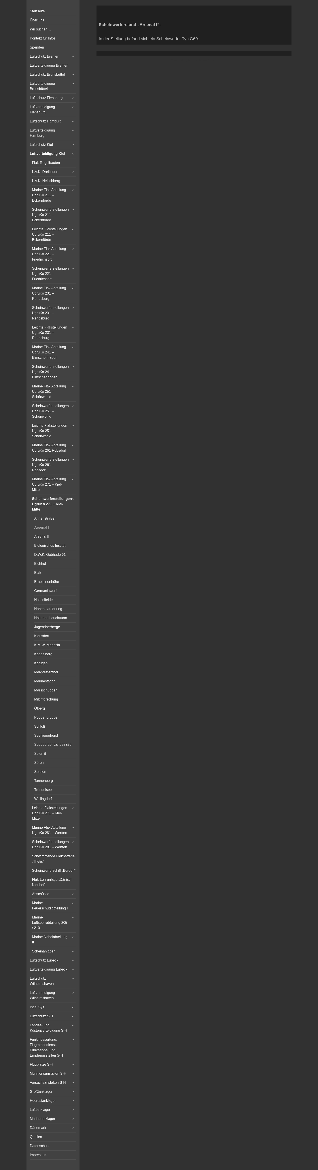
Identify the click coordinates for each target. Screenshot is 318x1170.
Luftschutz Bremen (44, 56)
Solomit (40, 753)
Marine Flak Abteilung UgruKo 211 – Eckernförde (49, 195)
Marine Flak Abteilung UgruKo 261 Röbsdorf (49, 447)
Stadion (40, 772)
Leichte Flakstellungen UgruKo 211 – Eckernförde (49, 234)
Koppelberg (43, 654)
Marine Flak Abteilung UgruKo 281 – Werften (49, 830)
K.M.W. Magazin (47, 645)
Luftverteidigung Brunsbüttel (42, 86)
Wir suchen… (40, 29)
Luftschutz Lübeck (44, 960)
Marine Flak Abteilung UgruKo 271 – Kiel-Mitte (49, 484)
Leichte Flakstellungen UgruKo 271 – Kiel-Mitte (49, 813)
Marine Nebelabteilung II (49, 939)
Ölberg (39, 708)
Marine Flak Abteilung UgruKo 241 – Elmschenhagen (49, 352)
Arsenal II (41, 536)
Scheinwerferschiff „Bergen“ (54, 870)
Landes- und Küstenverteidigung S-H (48, 1027)
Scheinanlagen (43, 951)
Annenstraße (44, 518)
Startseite (37, 11)
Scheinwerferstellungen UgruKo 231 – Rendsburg (50, 313)
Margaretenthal (46, 672)
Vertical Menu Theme (202, 60)
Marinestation (44, 681)
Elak (37, 573)
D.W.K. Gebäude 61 (50, 554)
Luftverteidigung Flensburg (42, 109)
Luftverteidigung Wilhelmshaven (42, 995)
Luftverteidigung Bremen (49, 65)
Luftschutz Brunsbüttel (47, 74)
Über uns (37, 20)
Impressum (38, 1155)
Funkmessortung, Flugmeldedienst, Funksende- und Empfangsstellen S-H (46, 1047)
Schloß (39, 726)
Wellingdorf (43, 799)
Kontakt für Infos (43, 38)
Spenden (37, 47)
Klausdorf (41, 636)
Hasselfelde (43, 600)
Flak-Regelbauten (46, 163)
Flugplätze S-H (41, 1064)
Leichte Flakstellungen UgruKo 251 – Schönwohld (49, 431)
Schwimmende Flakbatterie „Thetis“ (53, 858)
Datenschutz (39, 1146)
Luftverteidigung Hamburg (42, 132)
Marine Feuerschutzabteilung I (50, 905)
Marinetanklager (42, 1119)
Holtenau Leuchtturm (50, 618)
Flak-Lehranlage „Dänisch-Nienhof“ (53, 882)
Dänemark (38, 1128)
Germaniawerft (45, 591)
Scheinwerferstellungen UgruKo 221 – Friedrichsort (50, 274)
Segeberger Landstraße (53, 744)
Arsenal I (41, 527)
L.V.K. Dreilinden (45, 172)
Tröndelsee (43, 790)
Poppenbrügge (45, 717)
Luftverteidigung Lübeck (48, 969)
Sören (39, 762)
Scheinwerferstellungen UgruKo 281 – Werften (50, 844)
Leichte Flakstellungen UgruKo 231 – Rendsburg (49, 332)
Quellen (36, 1137)
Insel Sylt (37, 1007)
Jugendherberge (47, 627)
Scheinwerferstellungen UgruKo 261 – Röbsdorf (50, 465)
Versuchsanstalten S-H (48, 1082)
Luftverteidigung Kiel (47, 154)
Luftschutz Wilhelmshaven (42, 981)
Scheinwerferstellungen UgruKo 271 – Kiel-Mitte (52, 504)
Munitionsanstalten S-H (48, 1073)
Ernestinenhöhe (46, 582)
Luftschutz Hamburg (45, 121)
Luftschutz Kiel (41, 144)
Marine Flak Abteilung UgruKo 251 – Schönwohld (49, 391)
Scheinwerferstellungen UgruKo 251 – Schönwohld (50, 411)
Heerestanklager (43, 1100)
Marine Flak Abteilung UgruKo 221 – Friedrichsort (49, 254)
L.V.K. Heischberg (46, 181)
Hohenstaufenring (48, 609)
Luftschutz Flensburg (46, 98)
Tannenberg (43, 781)
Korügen (41, 663)
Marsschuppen (45, 690)
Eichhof (40, 563)
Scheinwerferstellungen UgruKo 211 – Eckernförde (50, 215)
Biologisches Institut (49, 545)
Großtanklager (41, 1091)
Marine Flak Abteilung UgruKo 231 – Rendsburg (49, 293)
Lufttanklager (40, 1110)
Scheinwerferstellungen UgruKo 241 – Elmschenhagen (50, 372)
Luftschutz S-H (41, 1016)
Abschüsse (40, 894)
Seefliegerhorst (46, 735)
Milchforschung (46, 699)
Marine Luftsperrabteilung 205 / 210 (49, 922)
